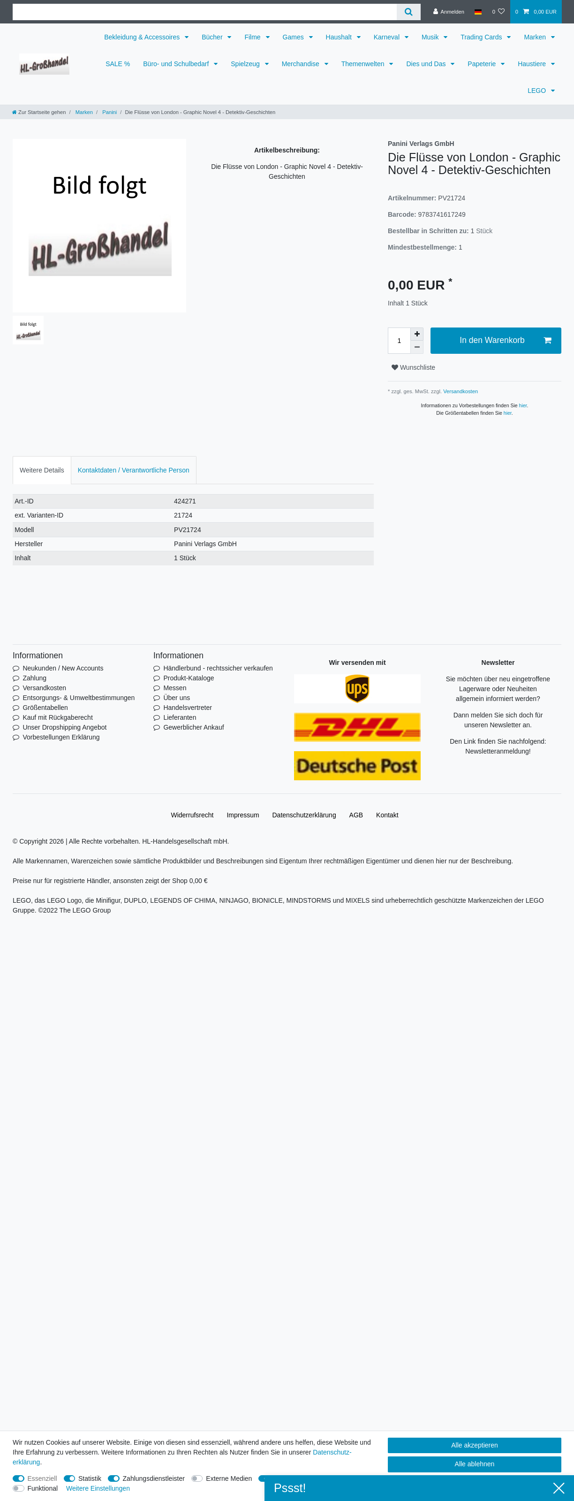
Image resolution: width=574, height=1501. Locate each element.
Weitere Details (42, 470)
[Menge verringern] (416, 347)
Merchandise (301, 64)
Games (294, 37)
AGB (356, 815)
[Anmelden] (448, 11)
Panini (109, 112)
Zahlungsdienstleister (154, 1478)
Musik (431, 37)
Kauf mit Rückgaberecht (57, 717)
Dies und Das (426, 64)
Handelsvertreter (187, 707)
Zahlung (34, 678)
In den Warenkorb (505, 340)
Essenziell (42, 1478)
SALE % (118, 64)
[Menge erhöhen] (416, 334)
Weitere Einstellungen (98, 1488)
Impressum (243, 815)
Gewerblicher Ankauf (193, 727)
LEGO (538, 90)
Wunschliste (413, 367)
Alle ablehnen (475, 1464)
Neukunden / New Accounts (63, 668)
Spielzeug (246, 64)
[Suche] (409, 12)
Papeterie (483, 64)
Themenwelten (363, 64)
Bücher (213, 37)
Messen (174, 688)
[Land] (478, 11)
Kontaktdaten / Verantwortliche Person (133, 470)
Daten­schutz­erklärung (304, 815)
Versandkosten (460, 391)
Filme (253, 37)
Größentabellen (45, 707)
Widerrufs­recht (192, 815)
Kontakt (387, 815)
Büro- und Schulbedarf (177, 64)
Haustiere (533, 64)
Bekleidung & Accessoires (142, 37)
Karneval (387, 37)
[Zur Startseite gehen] (39, 112)
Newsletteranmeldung (497, 751)
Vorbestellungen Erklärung (61, 737)
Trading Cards (482, 37)
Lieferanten (179, 717)
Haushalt (340, 37)
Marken (536, 37)
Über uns (176, 697)
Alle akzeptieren (474, 1445)
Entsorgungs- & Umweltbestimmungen (79, 697)
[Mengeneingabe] (399, 341)
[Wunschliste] (498, 11)
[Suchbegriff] (205, 12)
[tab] (42, 470)
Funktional (43, 1488)
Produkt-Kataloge (188, 678)
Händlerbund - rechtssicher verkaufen (217, 668)
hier (523, 405)
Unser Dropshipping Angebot (64, 727)
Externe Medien (229, 1478)
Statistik (89, 1478)
